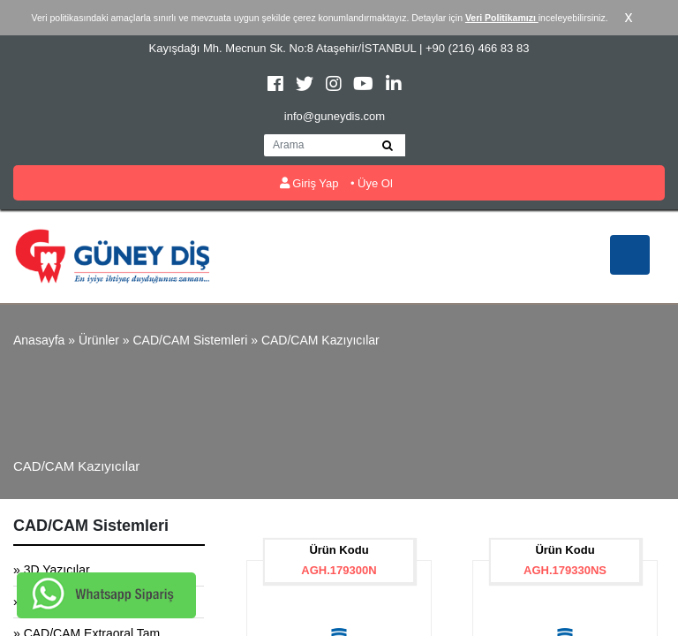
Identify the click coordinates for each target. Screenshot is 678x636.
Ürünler (99, 340)
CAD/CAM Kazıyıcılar (320, 340)
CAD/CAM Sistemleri (189, 340)
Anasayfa (38, 340)
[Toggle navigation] (630, 255)
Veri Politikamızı (502, 17)
